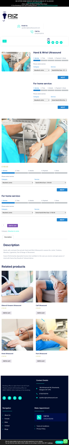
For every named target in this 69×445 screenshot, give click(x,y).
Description (8, 237)
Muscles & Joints (13, 231)
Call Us (37, 31)
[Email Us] (18, 26)
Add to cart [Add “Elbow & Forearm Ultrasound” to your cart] (6, 313)
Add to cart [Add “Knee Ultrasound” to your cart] (6, 361)
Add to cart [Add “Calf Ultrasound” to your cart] (40, 313)
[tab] (8, 237)
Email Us (24, 26)
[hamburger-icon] (5, 41)
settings (49, 443)
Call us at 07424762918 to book (47, 5)
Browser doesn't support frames (31, 16)
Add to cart (12, 226)
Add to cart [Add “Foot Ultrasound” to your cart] (40, 361)
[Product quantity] (4, 225)
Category (36, 67)
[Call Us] (32, 31)
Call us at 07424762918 (34, 3)
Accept (59, 442)
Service (53, 67)
